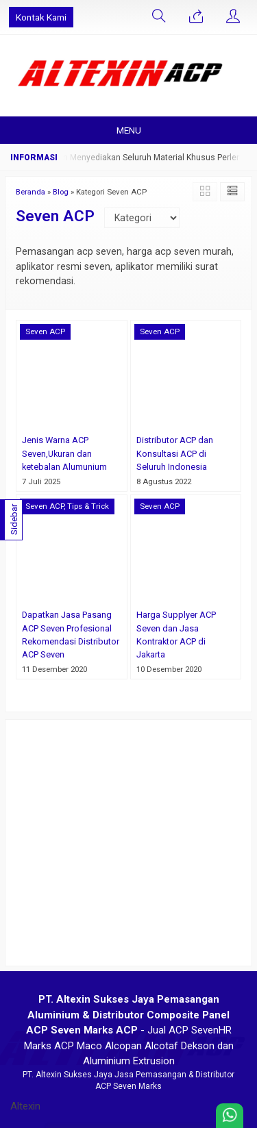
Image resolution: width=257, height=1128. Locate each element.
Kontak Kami (41, 17)
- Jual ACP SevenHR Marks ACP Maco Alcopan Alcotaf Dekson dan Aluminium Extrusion (129, 1030)
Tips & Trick (88, 506)
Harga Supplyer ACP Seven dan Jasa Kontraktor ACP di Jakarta (176, 635)
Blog (61, 192)
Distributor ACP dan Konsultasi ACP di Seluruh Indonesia (174, 453)
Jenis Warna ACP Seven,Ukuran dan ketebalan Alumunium (64, 453)
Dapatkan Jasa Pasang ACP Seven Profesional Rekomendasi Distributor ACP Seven (70, 635)
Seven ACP (45, 331)
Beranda (30, 192)
